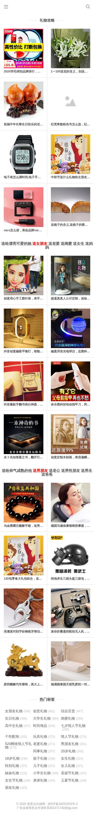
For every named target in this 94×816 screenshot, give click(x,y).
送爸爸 (47, 474)
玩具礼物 (44, 736)
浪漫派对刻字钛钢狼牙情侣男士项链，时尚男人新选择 (40, 631)
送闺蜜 (66, 243)
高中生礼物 (18, 725)
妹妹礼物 (16, 773)
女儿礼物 (72, 765)
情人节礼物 (73, 736)
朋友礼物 (16, 787)
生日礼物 (16, 718)
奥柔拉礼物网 (36, 804)
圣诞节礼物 (73, 773)
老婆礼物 (44, 744)
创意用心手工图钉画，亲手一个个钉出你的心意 (35, 298)
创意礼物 (44, 711)
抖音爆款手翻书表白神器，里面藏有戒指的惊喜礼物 (38, 404)
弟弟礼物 (44, 780)
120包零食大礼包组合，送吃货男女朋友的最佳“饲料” (39, 578)
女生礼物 (72, 758)
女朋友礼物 (18, 711)
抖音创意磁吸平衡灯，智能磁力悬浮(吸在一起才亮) (38, 351)
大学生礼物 (46, 718)
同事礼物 (44, 751)
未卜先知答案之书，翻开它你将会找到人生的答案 (37, 457)
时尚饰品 (44, 725)
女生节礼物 (18, 780)
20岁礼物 (72, 751)
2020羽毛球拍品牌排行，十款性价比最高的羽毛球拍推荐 (42, 71)
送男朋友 (40, 470)
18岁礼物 (16, 758)
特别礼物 (16, 765)
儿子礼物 (44, 765)
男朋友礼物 (73, 744)
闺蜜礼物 (72, 718)
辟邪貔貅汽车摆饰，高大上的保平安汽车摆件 (34, 684)
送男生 (86, 470)
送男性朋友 (70, 470)
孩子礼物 (44, 758)
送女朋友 (39, 243)
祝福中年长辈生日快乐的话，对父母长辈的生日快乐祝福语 (43, 124)
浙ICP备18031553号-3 (63, 804)
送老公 (54, 470)
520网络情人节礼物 (18, 745)
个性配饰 (16, 736)
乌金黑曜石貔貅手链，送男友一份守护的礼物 (34, 526)
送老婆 (54, 243)
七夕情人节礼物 (73, 727)
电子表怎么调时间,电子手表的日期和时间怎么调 (36, 177)
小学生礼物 (46, 773)
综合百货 (72, 711)
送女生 (78, 243)
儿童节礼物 (73, 780)
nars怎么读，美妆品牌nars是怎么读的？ (31, 230)
